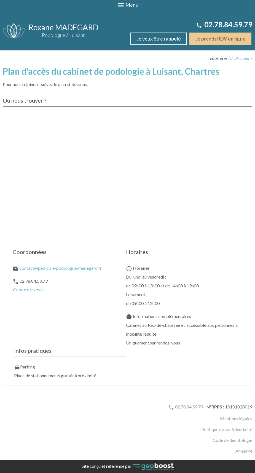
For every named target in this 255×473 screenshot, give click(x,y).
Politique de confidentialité (226, 429)
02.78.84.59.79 (224, 24)
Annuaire (243, 450)
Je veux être (158, 39)
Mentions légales (236, 418)
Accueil (242, 58)
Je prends (220, 39)
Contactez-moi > (28, 289)
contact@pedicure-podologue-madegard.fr (61, 268)
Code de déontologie (232, 440)
